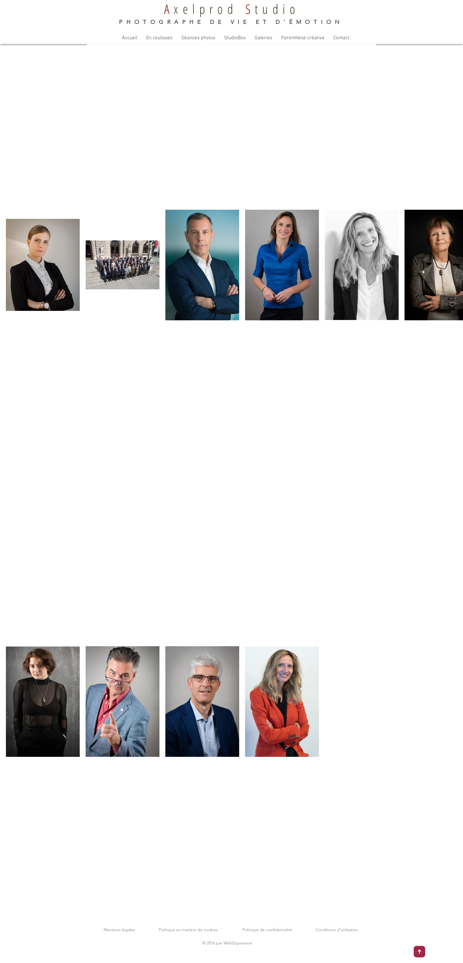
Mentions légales (119, 929)
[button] (159, 38)
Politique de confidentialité (267, 929)
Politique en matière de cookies (188, 929)
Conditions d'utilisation (337, 929)
